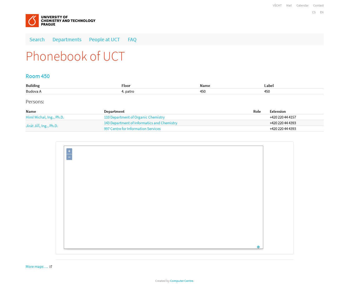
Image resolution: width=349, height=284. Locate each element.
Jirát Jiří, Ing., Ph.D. (42, 125)
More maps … (37, 266)
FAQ (132, 39)
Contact (318, 5)
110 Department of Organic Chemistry (134, 117)
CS (314, 12)
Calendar (302, 5)
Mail (289, 5)
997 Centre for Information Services (132, 128)
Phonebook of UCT (75, 56)
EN (322, 12)
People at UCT (104, 39)
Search (37, 39)
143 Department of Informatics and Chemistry (140, 122)
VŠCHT (277, 5)
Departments (67, 39)
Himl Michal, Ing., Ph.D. (45, 117)
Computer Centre (181, 281)
